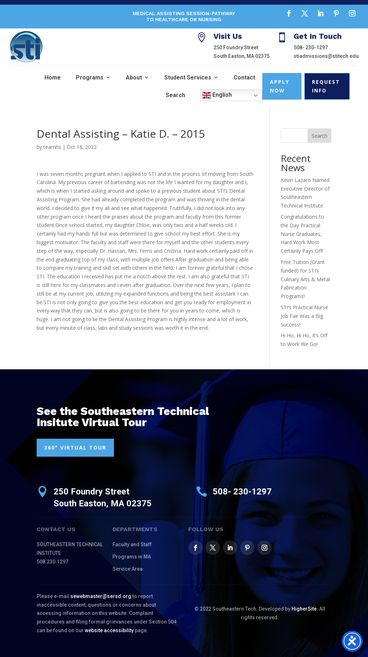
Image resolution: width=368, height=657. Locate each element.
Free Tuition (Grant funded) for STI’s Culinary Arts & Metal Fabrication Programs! (305, 279)
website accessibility (109, 630)
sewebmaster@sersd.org (100, 596)
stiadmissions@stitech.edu (326, 56)
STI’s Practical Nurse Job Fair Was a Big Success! (304, 316)
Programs (90, 77)
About (134, 77)
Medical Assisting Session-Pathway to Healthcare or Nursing (184, 16)
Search (175, 95)
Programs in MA (131, 557)
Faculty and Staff (132, 544)
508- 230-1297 (311, 47)
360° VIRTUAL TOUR (75, 447)
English (217, 95)
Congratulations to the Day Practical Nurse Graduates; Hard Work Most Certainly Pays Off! (302, 233)
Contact (244, 77)
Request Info (326, 86)
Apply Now (279, 86)
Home (53, 77)
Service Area (127, 569)
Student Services (187, 77)
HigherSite (304, 609)
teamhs (52, 146)
